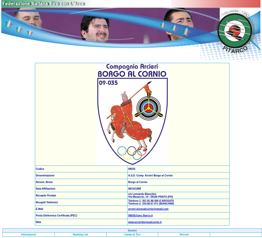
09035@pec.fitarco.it (140, 215)
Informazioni (28, 234)
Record (184, 234)
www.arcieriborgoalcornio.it (145, 222)
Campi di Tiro (132, 234)
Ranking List (80, 234)
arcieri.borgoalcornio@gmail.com (148, 209)
